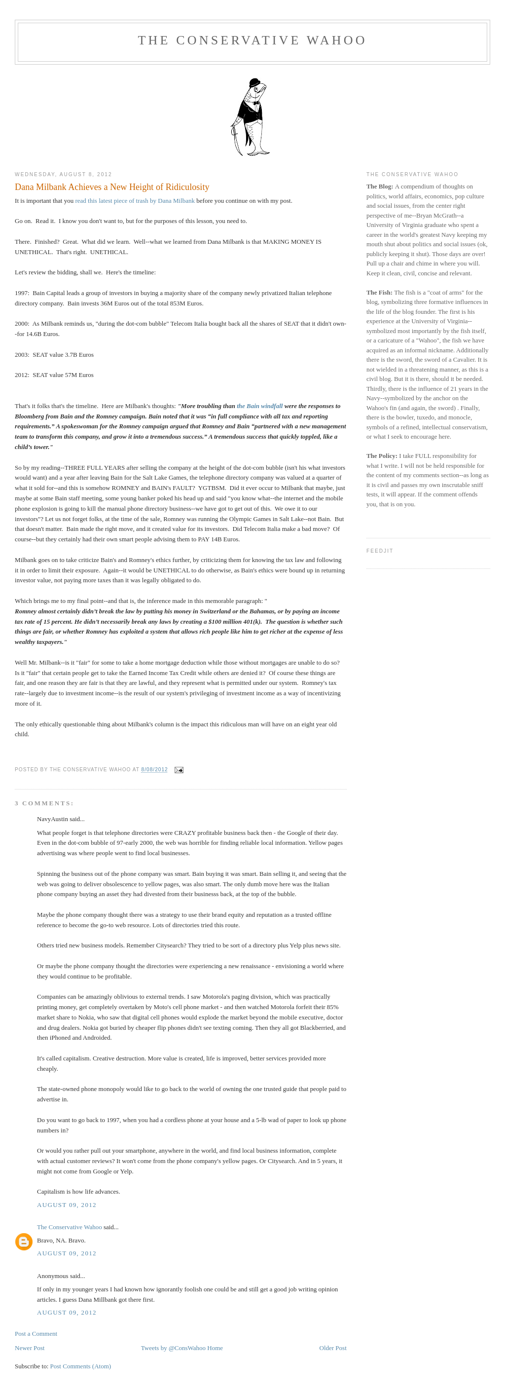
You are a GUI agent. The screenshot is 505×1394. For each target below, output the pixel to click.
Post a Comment (36, 1333)
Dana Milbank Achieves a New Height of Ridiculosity (112, 187)
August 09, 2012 (67, 1204)
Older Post (333, 1348)
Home (215, 1348)
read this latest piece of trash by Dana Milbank (135, 200)
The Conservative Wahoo (252, 40)
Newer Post (29, 1348)
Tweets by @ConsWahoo (173, 1348)
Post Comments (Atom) (80, 1366)
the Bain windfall (260, 406)
